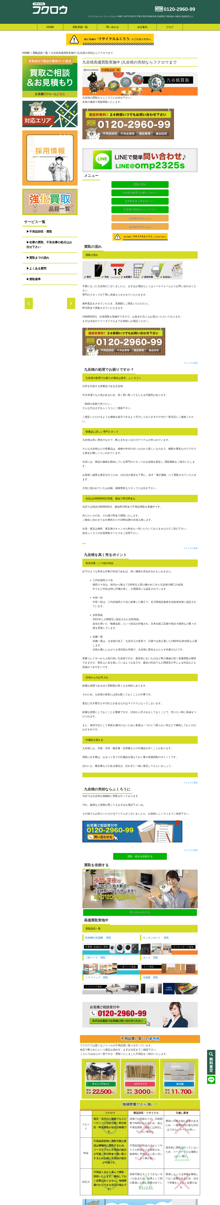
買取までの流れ (39, 257)
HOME (50, 27)
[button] (29, 303)
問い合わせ (112, 27)
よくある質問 (37, 268)
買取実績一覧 (80, 27)
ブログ (170, 27)
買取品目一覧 (112, 70)
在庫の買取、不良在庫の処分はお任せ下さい (49, 245)
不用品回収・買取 (40, 231)
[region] (50, 303)
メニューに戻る (190, 338)
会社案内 (142, 27)
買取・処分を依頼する (140, 831)
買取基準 (35, 279)
